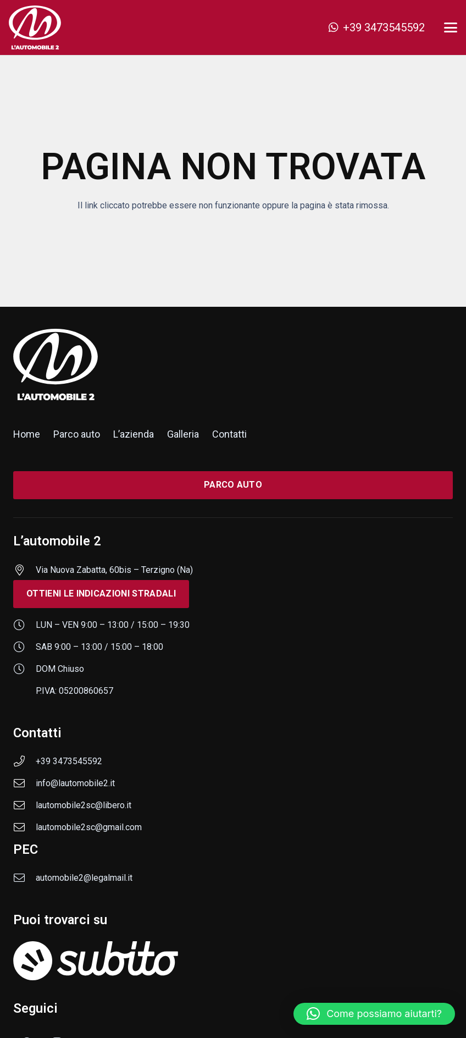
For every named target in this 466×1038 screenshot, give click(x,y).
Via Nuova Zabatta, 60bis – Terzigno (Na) (114, 570)
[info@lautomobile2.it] (24, 783)
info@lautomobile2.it (75, 783)
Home (26, 434)
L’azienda (133, 434)
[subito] (233, 960)
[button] (450, 27)
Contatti (229, 434)
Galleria (183, 434)
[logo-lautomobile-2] (35, 27)
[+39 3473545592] (24, 761)
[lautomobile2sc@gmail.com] (24, 827)
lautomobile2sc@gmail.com (89, 827)
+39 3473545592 (69, 761)
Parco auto (76, 434)
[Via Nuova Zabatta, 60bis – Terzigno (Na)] (24, 570)
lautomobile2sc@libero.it (83, 805)
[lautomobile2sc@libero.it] (24, 805)
